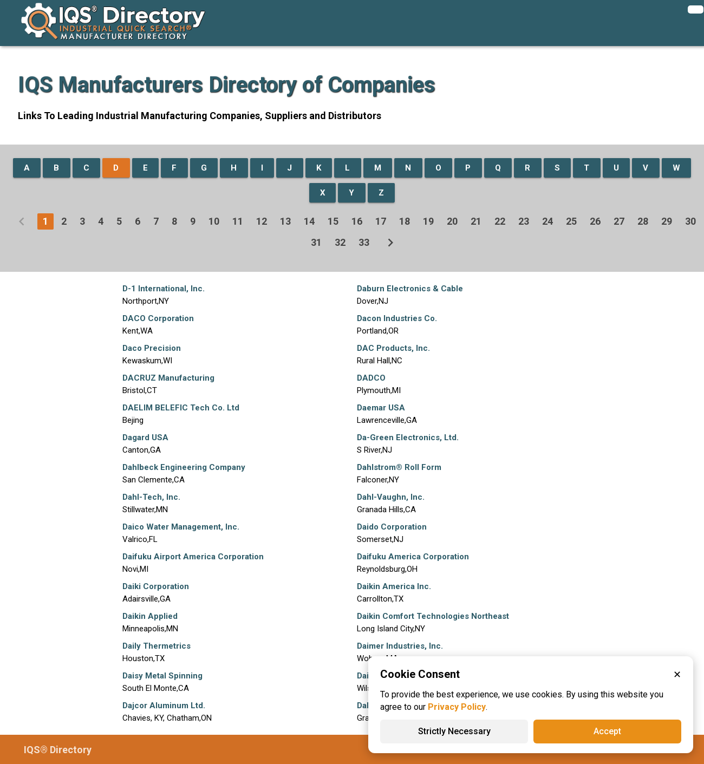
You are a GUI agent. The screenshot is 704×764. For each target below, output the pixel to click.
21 (476, 221)
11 (237, 221)
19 (428, 221)
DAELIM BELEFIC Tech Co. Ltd (180, 408)
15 (333, 221)
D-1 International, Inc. (163, 288)
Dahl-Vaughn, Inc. (391, 497)
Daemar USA (381, 408)
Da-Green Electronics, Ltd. (408, 437)
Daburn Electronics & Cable (410, 288)
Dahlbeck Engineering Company (183, 467)
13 (285, 221)
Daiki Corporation (155, 586)
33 (363, 242)
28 (642, 221)
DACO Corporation (158, 318)
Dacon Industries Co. (397, 318)
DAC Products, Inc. (393, 348)
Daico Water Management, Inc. (180, 527)
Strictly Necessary (454, 731)
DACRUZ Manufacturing (168, 378)
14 (309, 221)
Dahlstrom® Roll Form (399, 467)
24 (547, 221)
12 (261, 221)
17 (380, 221)
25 (571, 221)
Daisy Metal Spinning (162, 676)
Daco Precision (151, 348)
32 (340, 242)
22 (499, 221)
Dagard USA (145, 437)
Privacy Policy (457, 707)
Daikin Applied (150, 616)
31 (316, 242)
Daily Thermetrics (156, 646)
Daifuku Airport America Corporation (193, 556)
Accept (607, 731)
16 (356, 221)
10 (213, 221)
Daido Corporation (392, 527)
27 (619, 221)
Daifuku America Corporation (413, 556)
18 (404, 221)
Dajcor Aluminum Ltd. (163, 705)
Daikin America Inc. (394, 586)
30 (690, 221)
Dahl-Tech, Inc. (151, 497)
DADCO (371, 378)
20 (452, 221)
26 (595, 221)
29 (666, 221)
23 (523, 221)
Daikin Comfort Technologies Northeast (433, 616)
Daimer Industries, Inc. (400, 646)
